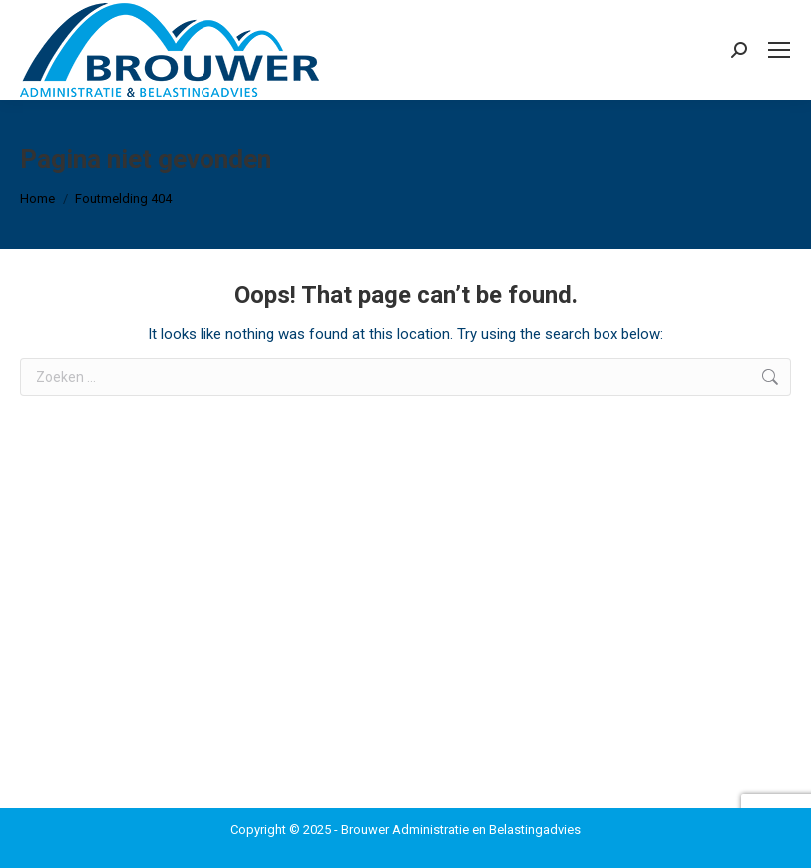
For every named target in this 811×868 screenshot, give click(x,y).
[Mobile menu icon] (779, 50)
